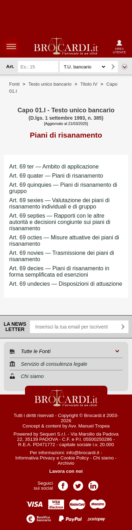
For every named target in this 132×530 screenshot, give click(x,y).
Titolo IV (88, 84)
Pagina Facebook (63, 483)
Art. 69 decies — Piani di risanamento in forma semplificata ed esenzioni (59, 271)
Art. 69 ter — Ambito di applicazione (54, 167)
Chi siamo (103, 458)
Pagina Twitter (78, 483)
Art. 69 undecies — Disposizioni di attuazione (65, 284)
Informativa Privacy (35, 458)
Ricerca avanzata (124, 66)
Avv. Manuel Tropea (88, 426)
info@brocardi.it (83, 452)
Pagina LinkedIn (93, 483)
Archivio (66, 463)
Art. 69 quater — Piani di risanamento (56, 176)
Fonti (14, 84)
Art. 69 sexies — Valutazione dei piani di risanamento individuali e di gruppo (59, 203)
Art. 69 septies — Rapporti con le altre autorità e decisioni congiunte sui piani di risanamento (59, 222)
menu (11, 46)
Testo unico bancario (50, 84)
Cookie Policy (75, 458)
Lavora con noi (66, 471)
